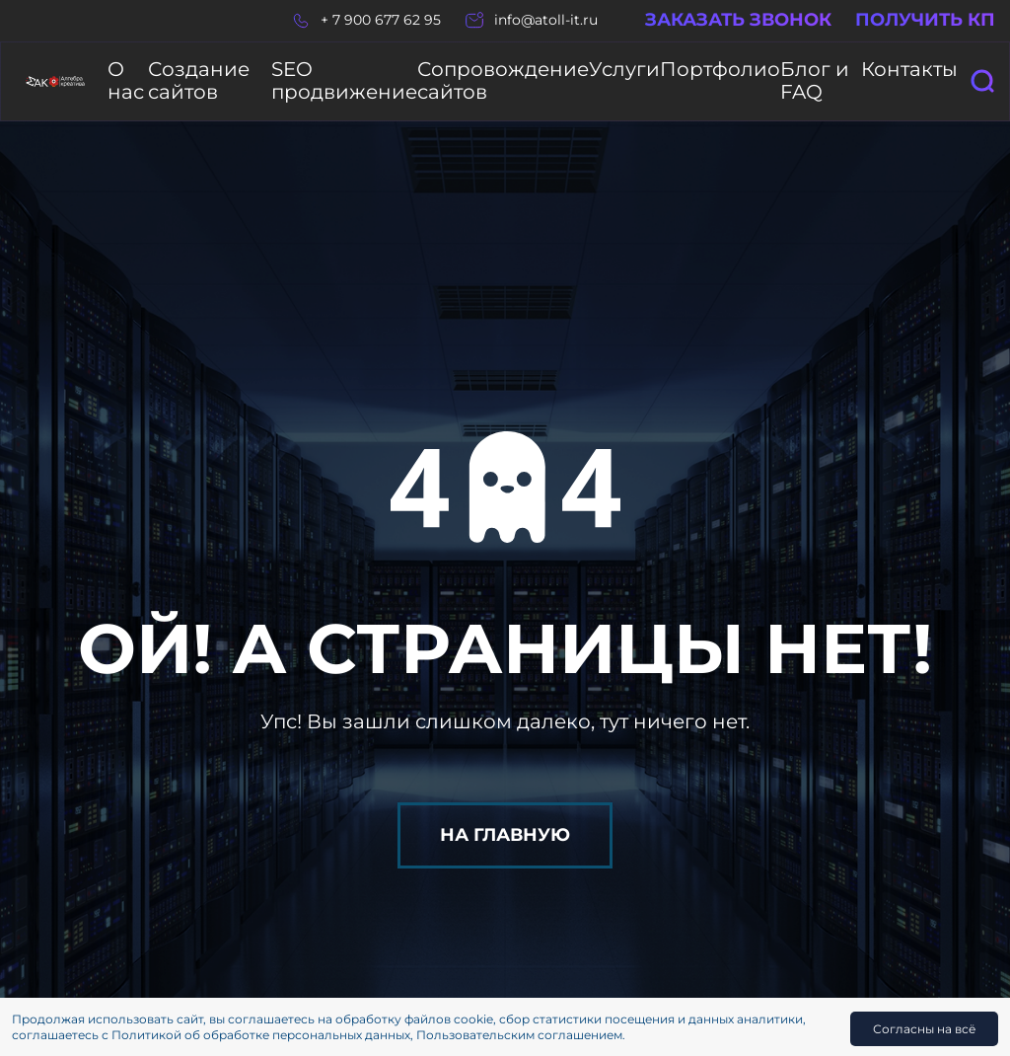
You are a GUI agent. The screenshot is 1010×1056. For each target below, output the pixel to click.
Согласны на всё (924, 1028)
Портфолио (739, 72)
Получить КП (925, 20)
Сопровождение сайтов (534, 72)
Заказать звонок (738, 20)
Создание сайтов (223, 72)
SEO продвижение (365, 72)
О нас (128, 72)
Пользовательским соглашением (519, 1034)
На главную (505, 815)
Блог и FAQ (835, 72)
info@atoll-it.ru (546, 20)
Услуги (659, 72)
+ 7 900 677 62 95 (381, 20)
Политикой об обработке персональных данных (260, 1034)
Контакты (924, 72)
